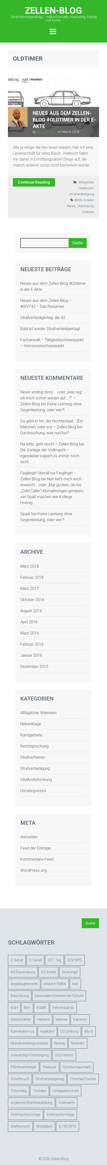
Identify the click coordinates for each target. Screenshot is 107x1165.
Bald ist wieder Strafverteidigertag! (50, 328)
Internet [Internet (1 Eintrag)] (61, 1019)
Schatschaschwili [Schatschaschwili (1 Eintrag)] (77, 1067)
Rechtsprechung (34, 746)
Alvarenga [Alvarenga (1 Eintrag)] (70, 972)
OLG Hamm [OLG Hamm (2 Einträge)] (64, 1055)
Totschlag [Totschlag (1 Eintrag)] (19, 1091)
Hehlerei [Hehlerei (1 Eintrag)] (43, 1019)
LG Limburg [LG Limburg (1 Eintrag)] (69, 1031)
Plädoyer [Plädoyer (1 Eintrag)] (49, 1067)
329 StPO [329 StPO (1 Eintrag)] (74, 960)
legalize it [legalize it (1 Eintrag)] (47, 1031)
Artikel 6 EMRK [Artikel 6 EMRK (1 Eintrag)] (55, 984)
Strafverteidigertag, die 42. (43, 317)
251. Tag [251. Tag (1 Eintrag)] (54, 960)
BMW (78, 200)
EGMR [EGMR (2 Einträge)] (41, 1008)
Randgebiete (31, 735)
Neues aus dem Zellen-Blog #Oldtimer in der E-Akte (64, 119)
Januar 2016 (31, 655)
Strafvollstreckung (36, 779)
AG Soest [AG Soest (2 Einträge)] (48, 972)
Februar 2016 (32, 644)
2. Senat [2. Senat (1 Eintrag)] (17, 960)
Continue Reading (34, 182)
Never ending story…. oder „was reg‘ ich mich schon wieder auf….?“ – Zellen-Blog (51, 398)
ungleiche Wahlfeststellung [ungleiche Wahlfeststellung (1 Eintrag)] (31, 1103)
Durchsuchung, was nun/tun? (44, 433)
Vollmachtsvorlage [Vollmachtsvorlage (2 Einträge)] (25, 1114)
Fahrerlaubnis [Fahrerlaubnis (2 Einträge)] (63, 1008)
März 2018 (29, 566)
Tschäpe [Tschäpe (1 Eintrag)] (39, 1091)
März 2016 (29, 633)
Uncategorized (33, 790)
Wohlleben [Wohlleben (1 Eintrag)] (44, 1126)
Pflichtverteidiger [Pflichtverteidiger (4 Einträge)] (23, 1067)
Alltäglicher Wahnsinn (38, 712)
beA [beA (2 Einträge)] (75, 984)
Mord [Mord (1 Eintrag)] (88, 1031)
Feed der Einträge (35, 848)
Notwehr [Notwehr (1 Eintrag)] (77, 1043)
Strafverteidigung (81, 194)
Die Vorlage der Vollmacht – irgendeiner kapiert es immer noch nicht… (49, 456)
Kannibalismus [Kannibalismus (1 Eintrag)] (22, 1031)
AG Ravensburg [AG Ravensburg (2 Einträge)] (23, 972)
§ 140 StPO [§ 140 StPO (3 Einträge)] (67, 1126)
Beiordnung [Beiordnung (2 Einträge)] (20, 996)
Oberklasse (85, 206)
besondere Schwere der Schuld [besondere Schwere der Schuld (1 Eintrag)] (59, 996)
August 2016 (31, 610)
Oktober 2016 (32, 599)
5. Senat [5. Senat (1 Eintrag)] (35, 960)
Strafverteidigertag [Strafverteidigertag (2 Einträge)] (49, 1079)
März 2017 (29, 588)
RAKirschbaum (47, 132)
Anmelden (29, 837)
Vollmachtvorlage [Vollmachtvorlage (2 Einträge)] (60, 1114)
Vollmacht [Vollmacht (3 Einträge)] (66, 1103)
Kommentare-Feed (37, 859)
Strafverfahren (32, 757)
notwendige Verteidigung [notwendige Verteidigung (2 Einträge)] (30, 1055)
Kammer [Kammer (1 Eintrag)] (80, 1019)
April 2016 (29, 622)
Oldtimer (88, 212)
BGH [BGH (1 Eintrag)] (14, 1008)
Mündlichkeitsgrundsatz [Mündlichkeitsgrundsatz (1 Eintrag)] (29, 1043)
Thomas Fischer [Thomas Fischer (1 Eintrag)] (83, 1079)
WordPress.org (33, 870)
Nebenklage (30, 724)
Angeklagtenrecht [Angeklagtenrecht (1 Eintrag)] (24, 984)
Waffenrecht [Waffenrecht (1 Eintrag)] (20, 1126)
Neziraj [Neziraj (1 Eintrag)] (59, 1043)
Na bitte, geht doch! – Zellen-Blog (49, 444)
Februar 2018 (32, 577)
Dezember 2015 (34, 666)
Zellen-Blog (53, 13)
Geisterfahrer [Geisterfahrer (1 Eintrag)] (21, 1019)
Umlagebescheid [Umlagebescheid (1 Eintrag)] (66, 1091)
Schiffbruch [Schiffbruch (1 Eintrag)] (20, 1079)
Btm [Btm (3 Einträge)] (27, 1008)
